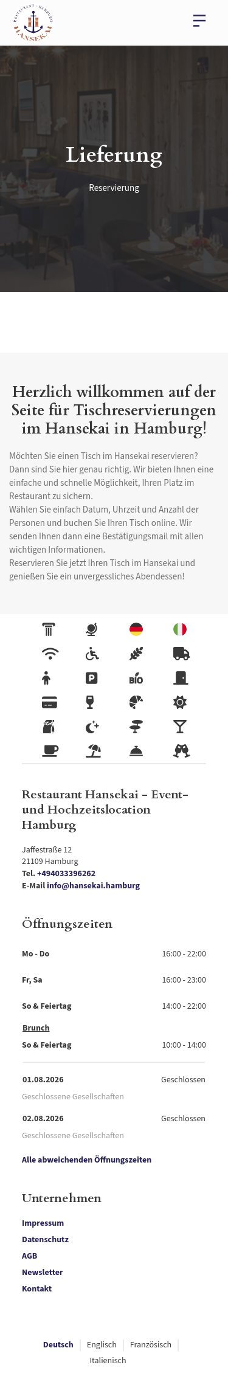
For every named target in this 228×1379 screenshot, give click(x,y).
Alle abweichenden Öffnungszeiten (86, 1160)
